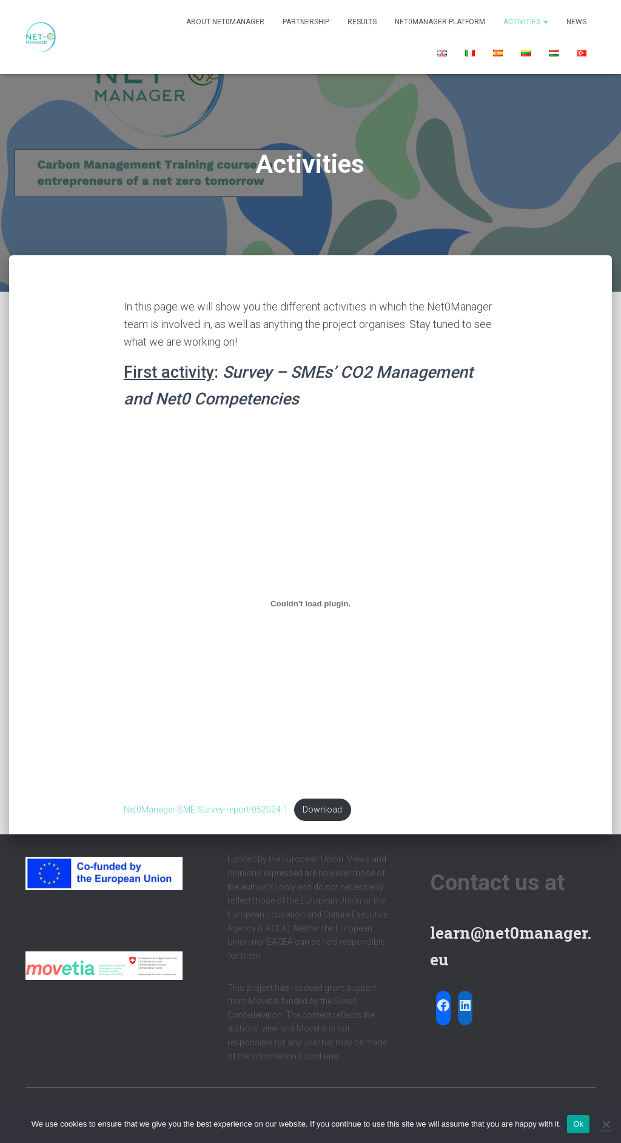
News (576, 22)
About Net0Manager (225, 22)
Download (323, 810)
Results (362, 22)
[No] (606, 1124)
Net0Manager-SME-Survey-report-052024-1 (206, 810)
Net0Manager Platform (440, 22)
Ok (578, 1123)
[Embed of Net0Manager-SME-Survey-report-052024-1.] (311, 603)
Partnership (306, 22)
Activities (525, 22)
